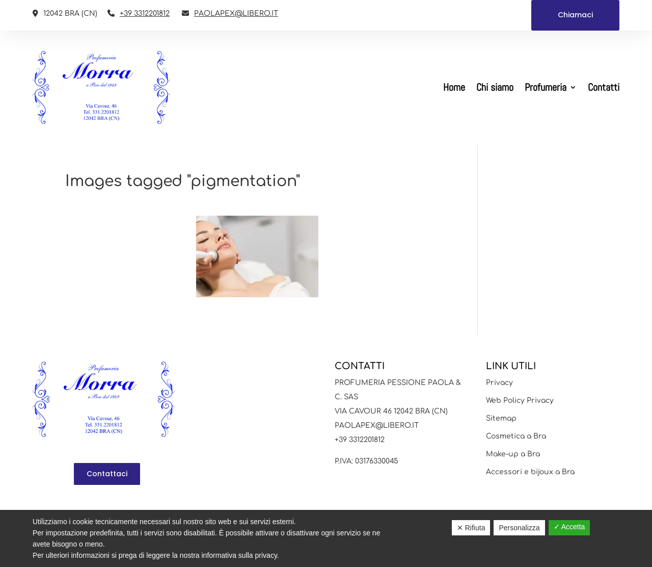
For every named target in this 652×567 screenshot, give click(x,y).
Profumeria (545, 87)
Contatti (603, 87)
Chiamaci (575, 15)
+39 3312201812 (145, 13)
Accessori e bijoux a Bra (530, 472)
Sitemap (501, 418)
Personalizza (519, 528)
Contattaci (107, 474)
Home (454, 87)
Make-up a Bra (513, 454)
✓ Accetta (569, 527)
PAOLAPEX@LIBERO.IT (236, 13)
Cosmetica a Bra (516, 436)
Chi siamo (494, 87)
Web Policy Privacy (520, 400)
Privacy (499, 382)
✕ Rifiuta (471, 528)
